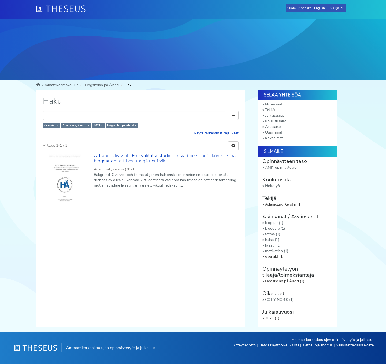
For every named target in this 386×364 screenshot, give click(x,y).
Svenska (305, 8)
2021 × (98, 125)
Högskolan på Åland (102, 85)
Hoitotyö (272, 185)
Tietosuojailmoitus (317, 345)
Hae (231, 115)
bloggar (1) (274, 222)
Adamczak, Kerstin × (76, 125)
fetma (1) (272, 234)
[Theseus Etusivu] (63, 9)
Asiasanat (273, 126)
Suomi (291, 8)
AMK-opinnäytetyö (281, 167)
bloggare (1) (275, 228)
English (319, 8)
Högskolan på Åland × (121, 125)
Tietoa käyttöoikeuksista (279, 345)
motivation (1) (276, 250)
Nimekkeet (274, 104)
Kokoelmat (274, 138)
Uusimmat (273, 132)
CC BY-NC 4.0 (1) (279, 299)
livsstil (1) (273, 245)
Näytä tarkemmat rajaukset (216, 133)
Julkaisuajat (274, 115)
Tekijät (270, 109)
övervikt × (51, 125)
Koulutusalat (275, 121)
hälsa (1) (272, 239)
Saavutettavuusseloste (355, 345)
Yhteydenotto (244, 345)
